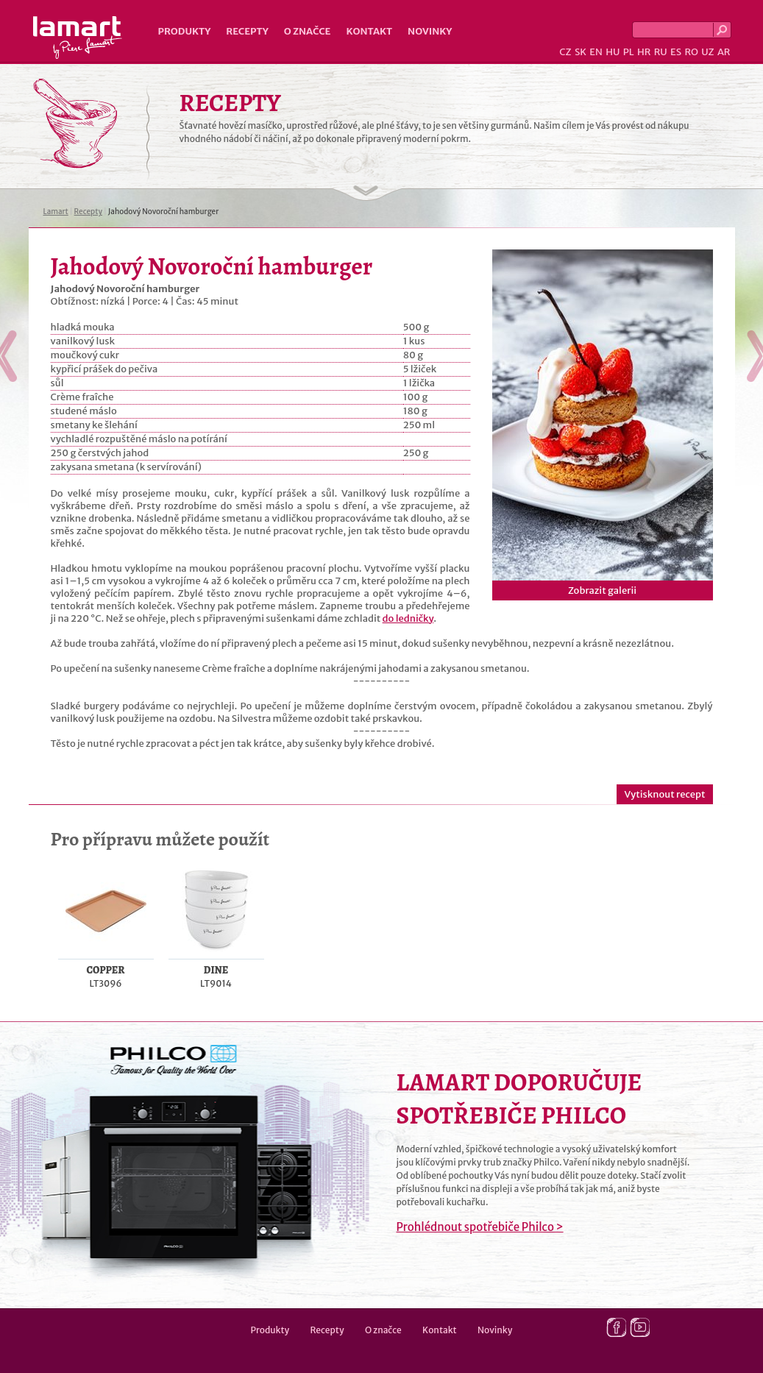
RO (691, 52)
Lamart (77, 37)
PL (628, 52)
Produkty (184, 31)
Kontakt (369, 31)
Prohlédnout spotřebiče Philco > (480, 1227)
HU (613, 52)
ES (675, 52)
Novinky (430, 31)
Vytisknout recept (664, 794)
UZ (707, 52)
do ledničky (408, 618)
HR (643, 52)
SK (580, 52)
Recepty (247, 31)
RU (660, 52)
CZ (565, 52)
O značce (307, 31)
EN (596, 52)
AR (724, 52)
